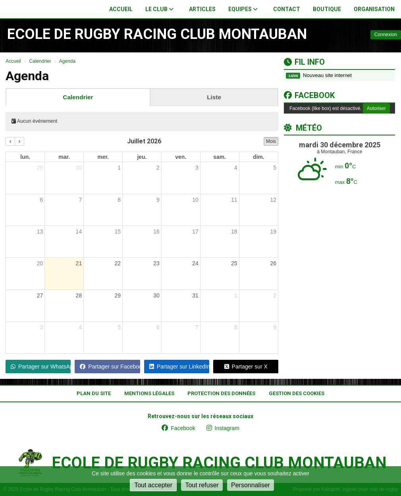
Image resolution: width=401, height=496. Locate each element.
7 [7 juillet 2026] (80, 200)
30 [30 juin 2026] (79, 167)
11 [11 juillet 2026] (234, 200)
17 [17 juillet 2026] (195, 231)
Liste (214, 97)
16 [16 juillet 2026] (156, 231)
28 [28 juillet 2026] (79, 295)
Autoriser (376, 108)
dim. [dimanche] (258, 157)
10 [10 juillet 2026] (195, 200)
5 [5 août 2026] (119, 327)
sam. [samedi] (219, 157)
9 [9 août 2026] (274, 327)
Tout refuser (201, 485)
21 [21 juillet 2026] (79, 263)
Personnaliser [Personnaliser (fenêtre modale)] (250, 485)
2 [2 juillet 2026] (158, 167)
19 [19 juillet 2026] (273, 231)
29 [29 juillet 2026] (117, 295)
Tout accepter (153, 485)
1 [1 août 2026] (235, 295)
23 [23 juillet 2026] (156, 263)
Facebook (309, 95)
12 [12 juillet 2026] (273, 200)
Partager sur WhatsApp (41, 366)
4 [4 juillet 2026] (235, 167)
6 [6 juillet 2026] (41, 200)
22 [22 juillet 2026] (117, 263)
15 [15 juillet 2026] (117, 231)
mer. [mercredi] (103, 157)
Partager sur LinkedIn (179, 366)
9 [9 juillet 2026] (158, 200)
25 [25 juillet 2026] (234, 263)
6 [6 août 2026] (158, 327)
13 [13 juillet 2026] (40, 231)
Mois (271, 141)
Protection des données (221, 393)
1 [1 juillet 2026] (119, 167)
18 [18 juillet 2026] (234, 231)
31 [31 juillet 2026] (195, 295)
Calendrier (78, 97)
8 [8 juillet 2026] (119, 200)
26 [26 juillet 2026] (273, 263)
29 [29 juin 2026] (40, 167)
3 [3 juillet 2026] (197, 167)
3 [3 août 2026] (41, 327)
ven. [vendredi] (180, 157)
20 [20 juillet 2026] (40, 263)
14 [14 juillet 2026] (79, 231)
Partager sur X (246, 366)
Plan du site (94, 393)
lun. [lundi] (25, 157)
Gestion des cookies (296, 393)
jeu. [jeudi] (142, 157)
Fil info (304, 62)
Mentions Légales (149, 393)
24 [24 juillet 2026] (195, 263)
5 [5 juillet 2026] (274, 167)
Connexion (385, 34)
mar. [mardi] (64, 157)
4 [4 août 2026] (80, 327)
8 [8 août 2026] (235, 327)
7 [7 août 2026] (197, 327)
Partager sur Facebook (110, 366)
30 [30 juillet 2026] (156, 295)
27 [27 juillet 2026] (40, 295)
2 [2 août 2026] (274, 295)
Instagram (222, 428)
